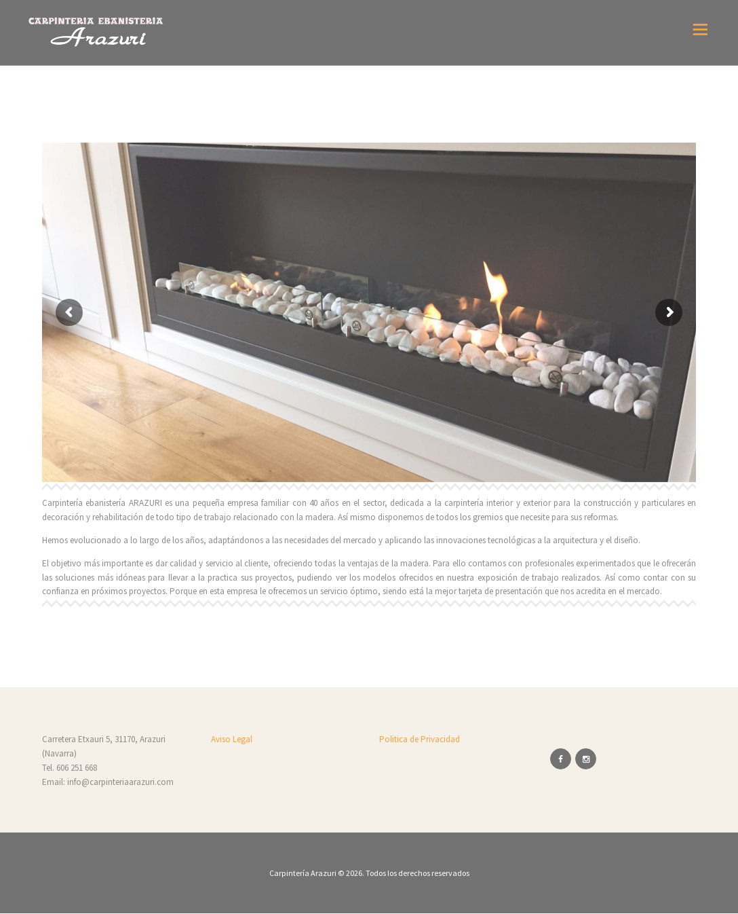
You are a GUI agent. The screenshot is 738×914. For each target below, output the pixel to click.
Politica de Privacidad (419, 739)
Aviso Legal (231, 739)
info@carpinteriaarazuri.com (120, 782)
